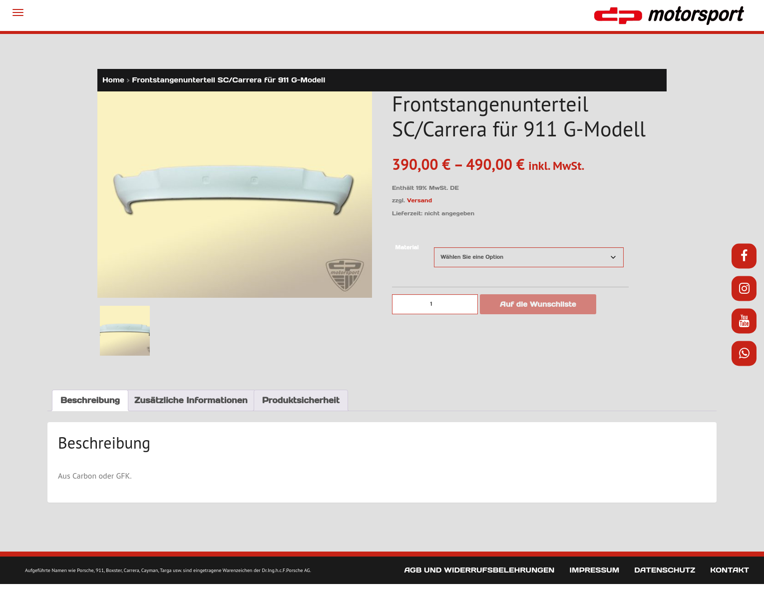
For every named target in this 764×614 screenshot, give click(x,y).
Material (406, 247)
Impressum (594, 570)
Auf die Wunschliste (538, 304)
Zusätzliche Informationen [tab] (191, 400)
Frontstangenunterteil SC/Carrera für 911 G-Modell (228, 79)
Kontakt (729, 570)
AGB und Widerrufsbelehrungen (479, 570)
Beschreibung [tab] (90, 400)
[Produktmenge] (435, 304)
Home (113, 79)
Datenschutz (664, 570)
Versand (419, 200)
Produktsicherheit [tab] (301, 400)
